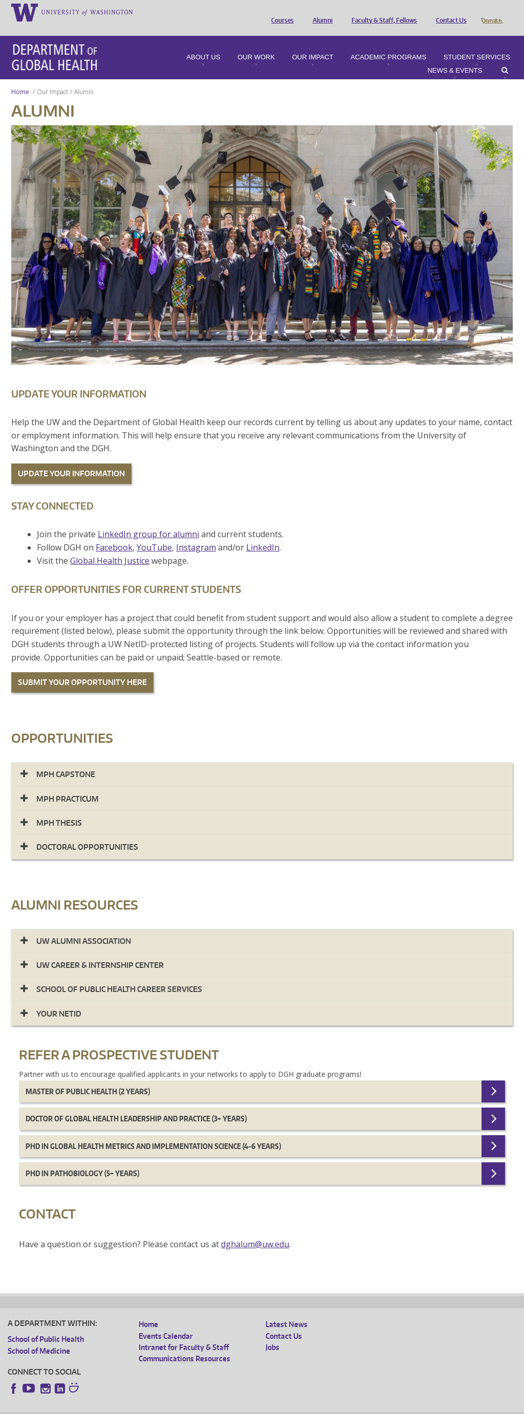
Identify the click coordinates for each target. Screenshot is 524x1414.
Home (20, 77)
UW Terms (184, 1406)
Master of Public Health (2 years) (88, 1077)
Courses (280, 12)
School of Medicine (39, 1336)
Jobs (272, 1333)
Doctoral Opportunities (87, 832)
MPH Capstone (65, 760)
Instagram (196, 533)
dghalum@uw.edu (255, 1229)
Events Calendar (166, 1321)
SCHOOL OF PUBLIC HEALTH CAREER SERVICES (119, 974)
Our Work (256, 43)
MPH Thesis (59, 808)
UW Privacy (143, 1406)
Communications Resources (184, 1344)
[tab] (262, 760)
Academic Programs (388, 43)
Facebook (114, 533)
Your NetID (58, 999)
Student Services (477, 43)
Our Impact (313, 43)
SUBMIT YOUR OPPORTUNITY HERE (82, 668)
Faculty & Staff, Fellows (381, 12)
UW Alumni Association (83, 926)
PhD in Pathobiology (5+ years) (82, 1159)
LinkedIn (262, 533)
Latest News (287, 1310)
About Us (203, 43)
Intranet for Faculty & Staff (184, 1333)
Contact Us (448, 12)
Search (505, 56)
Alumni (320, 12)
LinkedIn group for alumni (148, 519)
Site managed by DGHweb (245, 1406)
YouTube (154, 533)
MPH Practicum (67, 784)
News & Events (454, 56)
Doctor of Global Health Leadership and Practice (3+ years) (136, 1104)
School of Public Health (46, 1324)
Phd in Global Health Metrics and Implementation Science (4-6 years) (153, 1132)
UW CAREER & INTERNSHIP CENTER (100, 950)
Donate (491, 12)
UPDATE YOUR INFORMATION (71, 459)
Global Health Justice (109, 546)
